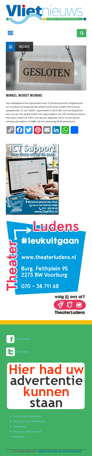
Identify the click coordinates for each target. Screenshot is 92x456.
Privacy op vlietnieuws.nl (27, 431)
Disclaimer (19, 436)
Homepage (19, 426)
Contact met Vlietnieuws (27, 416)
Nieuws (24, 47)
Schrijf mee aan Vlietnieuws (29, 421)
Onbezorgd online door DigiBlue (59, 451)
